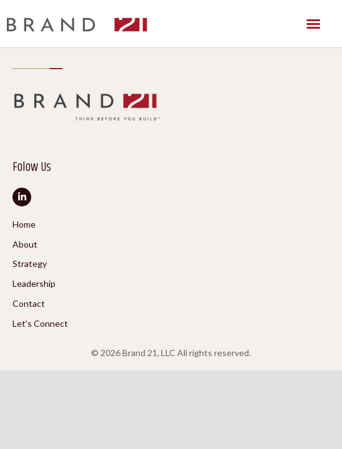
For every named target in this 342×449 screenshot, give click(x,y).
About (24, 244)
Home (24, 224)
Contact (28, 304)
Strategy (29, 264)
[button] (313, 23)
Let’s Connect (40, 324)
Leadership (34, 284)
